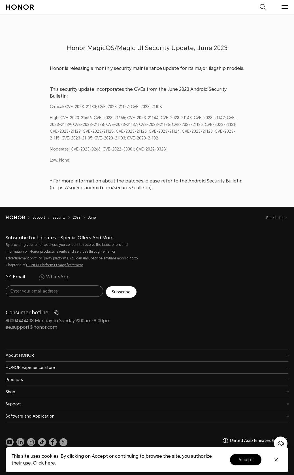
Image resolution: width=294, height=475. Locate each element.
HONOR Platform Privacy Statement (54, 265)
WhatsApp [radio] (54, 277)
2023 (77, 218)
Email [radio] (15, 277)
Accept (245, 459)
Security (58, 218)
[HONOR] (15, 217)
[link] (10, 441)
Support (39, 218)
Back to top (275, 218)
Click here (44, 463)
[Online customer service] (280, 443)
